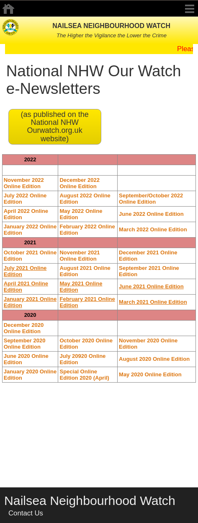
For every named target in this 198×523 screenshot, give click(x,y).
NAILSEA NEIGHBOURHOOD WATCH (111, 25)
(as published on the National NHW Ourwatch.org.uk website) (55, 126)
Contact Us (25, 513)
